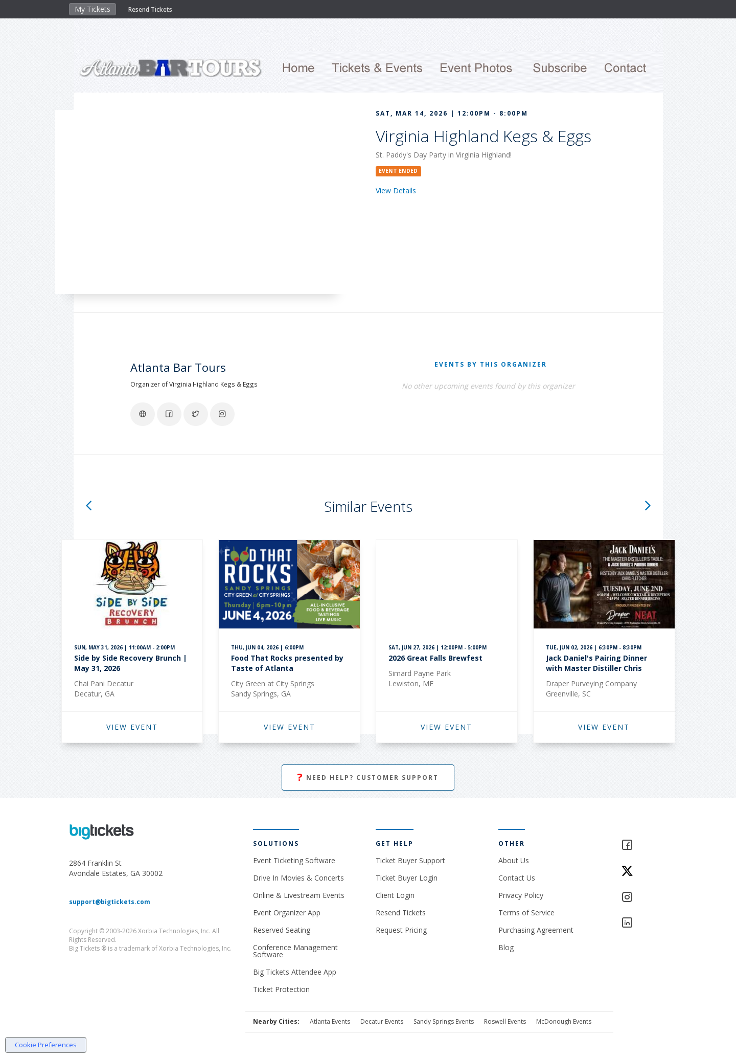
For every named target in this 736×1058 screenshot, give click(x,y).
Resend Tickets (150, 9)
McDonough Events (563, 1021)
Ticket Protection (281, 989)
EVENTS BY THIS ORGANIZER (490, 364)
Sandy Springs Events (443, 1021)
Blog (506, 947)
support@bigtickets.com (109, 901)
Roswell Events (505, 1021)
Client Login (395, 895)
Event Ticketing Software (294, 860)
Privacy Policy (520, 895)
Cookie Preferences (46, 1044)
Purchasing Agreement (535, 930)
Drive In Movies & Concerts (298, 878)
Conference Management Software (295, 950)
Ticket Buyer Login (407, 878)
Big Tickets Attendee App (294, 972)
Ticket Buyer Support (410, 860)
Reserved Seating (281, 930)
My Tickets (92, 9)
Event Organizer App (286, 912)
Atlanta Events (330, 1021)
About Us (513, 860)
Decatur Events (381, 1021)
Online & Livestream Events (298, 895)
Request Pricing (401, 930)
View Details (396, 190)
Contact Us (516, 878)
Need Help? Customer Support (368, 777)
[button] (88, 506)
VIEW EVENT (132, 727)
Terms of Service (526, 912)
